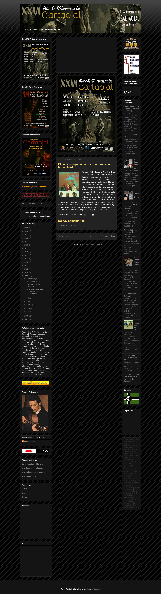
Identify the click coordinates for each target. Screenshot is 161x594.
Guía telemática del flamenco (33, 464)
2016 (26, 252)
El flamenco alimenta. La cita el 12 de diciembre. (34, 284)
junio (28, 305)
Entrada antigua (108, 236)
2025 (26, 228)
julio (28, 301)
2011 (26, 269)
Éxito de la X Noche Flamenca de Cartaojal (131, 232)
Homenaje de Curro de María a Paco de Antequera (131, 357)
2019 (26, 245)
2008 (26, 316)
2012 (26, 265)
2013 (26, 262)
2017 (26, 248)
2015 (26, 255)
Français (25, 489)
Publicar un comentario (69, 225)
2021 (26, 241)
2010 (26, 272)
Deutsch (25, 497)
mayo (28, 308)
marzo (29, 312)
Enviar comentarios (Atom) (92, 244)
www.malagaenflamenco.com (33, 472)
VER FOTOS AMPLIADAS (32, 204)
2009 (26, 276)
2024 (26, 231)
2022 (26, 238)
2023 (26, 235)
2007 (26, 319)
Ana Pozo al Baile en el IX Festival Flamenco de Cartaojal (131, 378)
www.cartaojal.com (29, 476)
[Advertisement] (35, 522)
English (24, 493)
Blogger (96, 589)
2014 (26, 259)
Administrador (29, 441)
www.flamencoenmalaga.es (32, 468)
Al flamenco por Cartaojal (136, 164)
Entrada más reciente (67, 236)
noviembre (30, 279)
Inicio (89, 236)
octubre (29, 298)
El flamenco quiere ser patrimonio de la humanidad (35, 291)
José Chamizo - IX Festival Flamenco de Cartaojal (131, 109)
